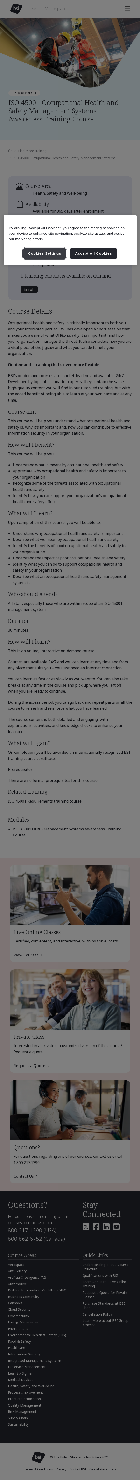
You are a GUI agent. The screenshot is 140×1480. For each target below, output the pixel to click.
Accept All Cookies (93, 254)
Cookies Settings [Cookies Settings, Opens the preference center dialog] (44, 254)
